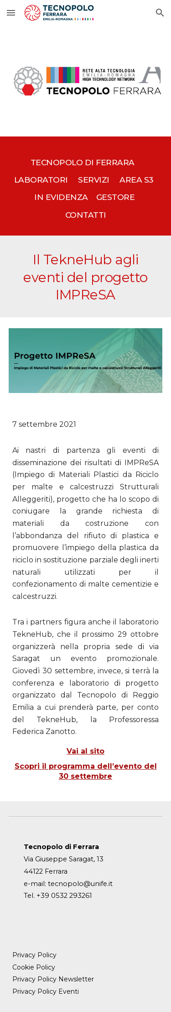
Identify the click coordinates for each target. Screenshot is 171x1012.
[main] (86, 186)
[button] (11, 12)
